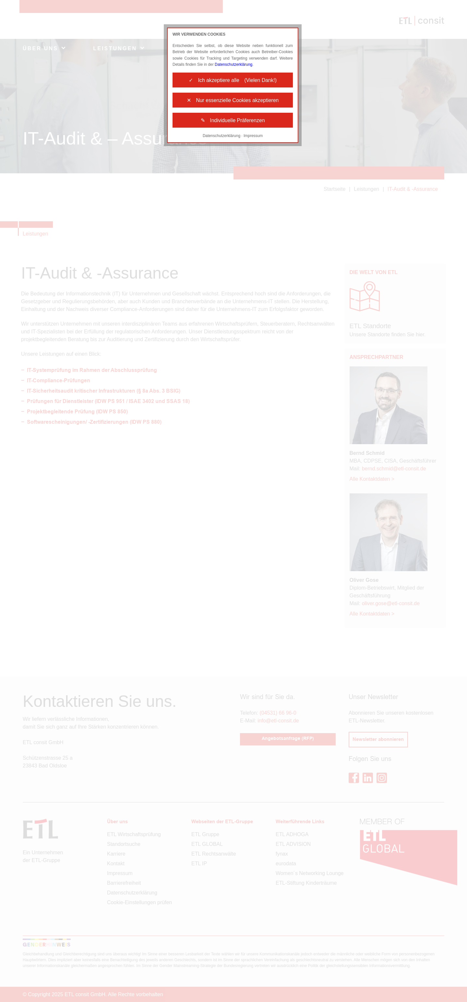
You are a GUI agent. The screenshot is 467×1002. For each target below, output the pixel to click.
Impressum (253, 136)
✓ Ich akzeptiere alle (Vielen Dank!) (232, 80)
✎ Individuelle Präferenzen (232, 121)
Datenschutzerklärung (234, 64)
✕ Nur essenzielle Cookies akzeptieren (233, 100)
